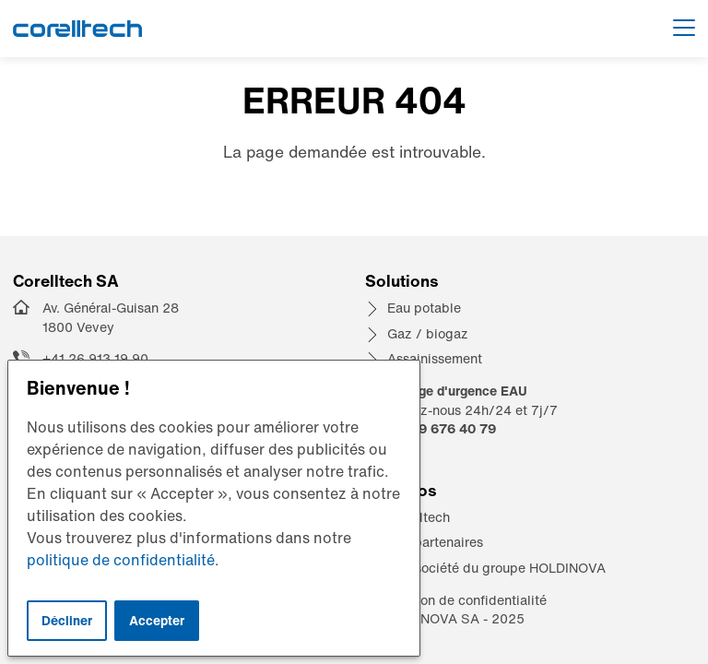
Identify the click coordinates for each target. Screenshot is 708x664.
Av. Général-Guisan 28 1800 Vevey (110, 317)
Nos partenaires (435, 541)
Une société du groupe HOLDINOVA (496, 567)
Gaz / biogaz (427, 333)
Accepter (156, 620)
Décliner (66, 620)
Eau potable (424, 307)
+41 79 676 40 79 (440, 428)
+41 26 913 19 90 (95, 358)
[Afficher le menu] (684, 29)
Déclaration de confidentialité (456, 600)
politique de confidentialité (121, 560)
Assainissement (434, 358)
